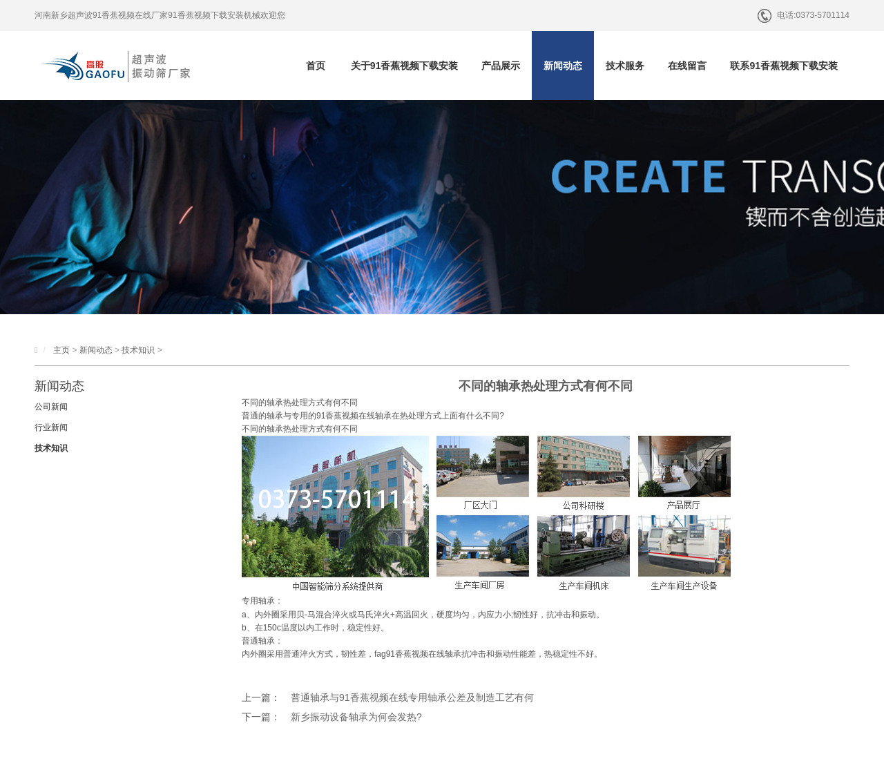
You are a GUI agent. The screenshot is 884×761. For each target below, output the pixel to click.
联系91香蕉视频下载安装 (784, 65)
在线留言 (687, 65)
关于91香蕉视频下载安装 (405, 65)
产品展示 (500, 65)
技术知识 (138, 350)
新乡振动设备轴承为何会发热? (356, 716)
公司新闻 (51, 407)
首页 (315, 65)
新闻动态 (563, 65)
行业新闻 (51, 427)
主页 (61, 350)
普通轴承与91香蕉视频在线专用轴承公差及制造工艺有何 (412, 697)
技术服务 (625, 65)
